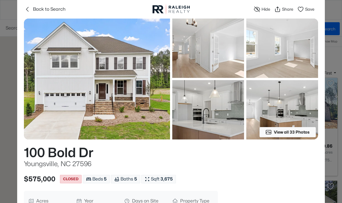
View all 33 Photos (287, 132)
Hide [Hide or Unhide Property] (262, 9)
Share (283, 9)
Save (305, 9)
